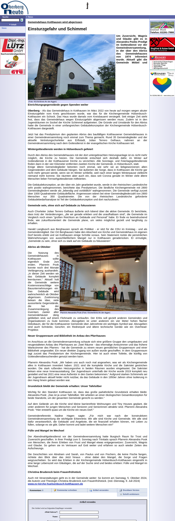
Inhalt (12, 25)
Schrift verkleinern (131, 494)
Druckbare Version (131, 490)
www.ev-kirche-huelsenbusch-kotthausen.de (55, 483)
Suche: (5, 17)
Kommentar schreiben (67, 490)
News (4, 28)
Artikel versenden (101, 490)
